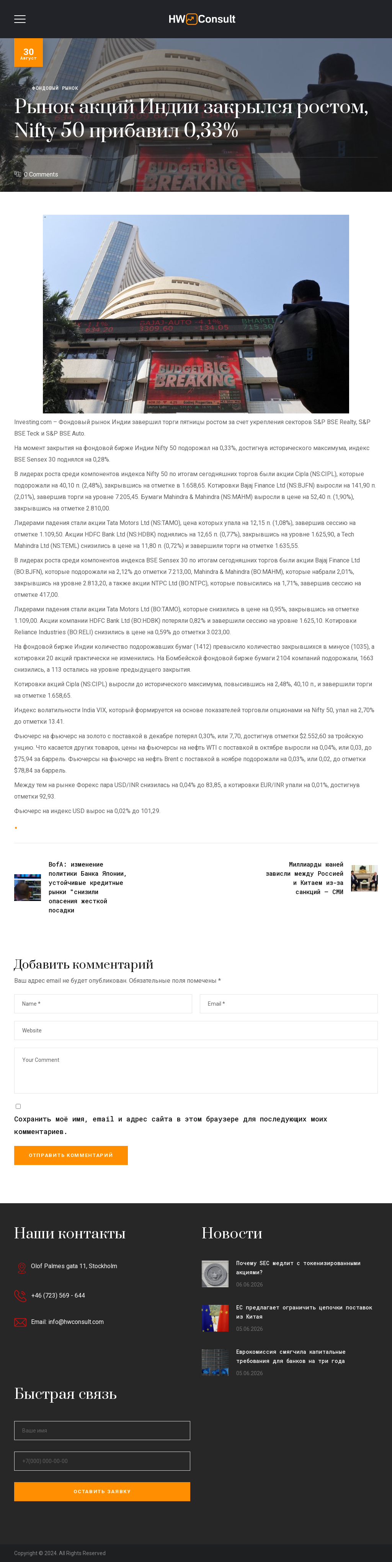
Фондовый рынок (55, 87)
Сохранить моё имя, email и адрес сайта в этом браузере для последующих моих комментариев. (170, 1125)
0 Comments (41, 174)
